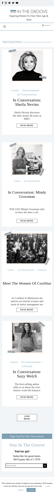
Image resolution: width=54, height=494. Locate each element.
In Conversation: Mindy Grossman (27, 194)
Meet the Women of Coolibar (27, 283)
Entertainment (31, 90)
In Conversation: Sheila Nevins (27, 102)
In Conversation (27, 94)
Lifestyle (41, 270)
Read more (27, 125)
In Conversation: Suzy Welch (27, 374)
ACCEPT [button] (31, 490)
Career (15, 90)
